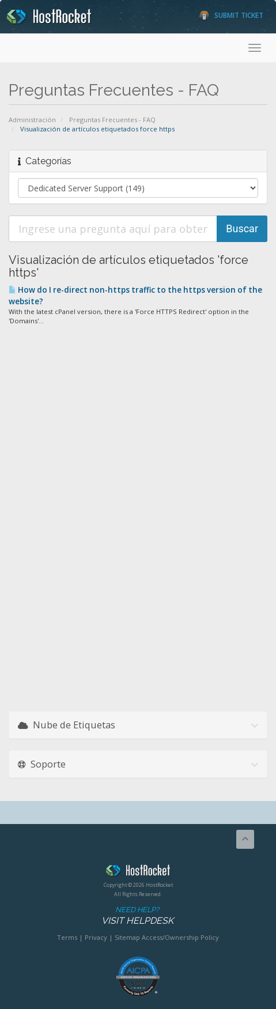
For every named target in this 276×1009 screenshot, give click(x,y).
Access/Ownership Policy (180, 937)
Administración (32, 119)
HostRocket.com (138, 872)
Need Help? (137, 916)
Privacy (96, 937)
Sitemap (127, 937)
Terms (67, 937)
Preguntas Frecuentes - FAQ (112, 119)
